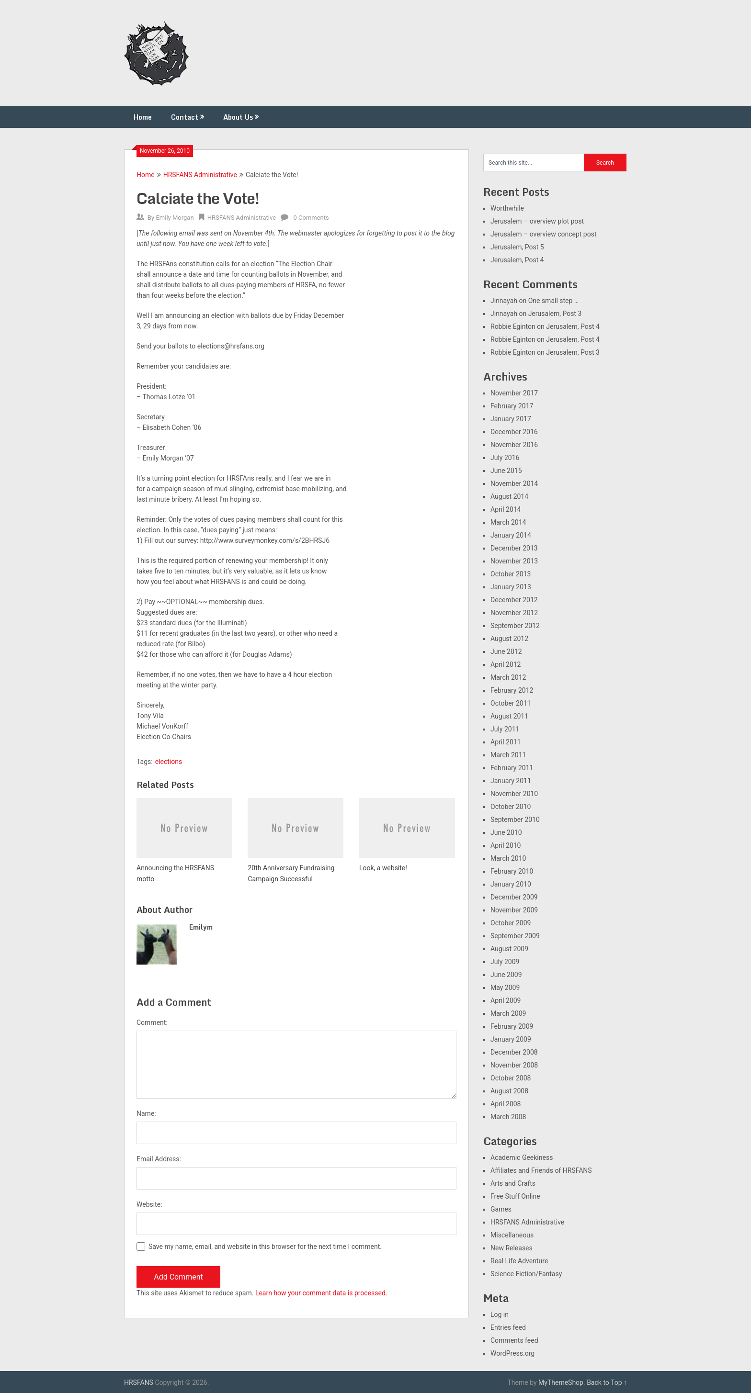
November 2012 (514, 613)
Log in (499, 1314)
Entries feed (508, 1327)
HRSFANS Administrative (200, 175)
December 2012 (514, 600)
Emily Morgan (174, 217)
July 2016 (504, 457)
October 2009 (510, 923)
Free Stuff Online (515, 1196)
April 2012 (505, 664)
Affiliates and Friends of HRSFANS (541, 1170)
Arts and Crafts (512, 1183)
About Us (238, 117)
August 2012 (509, 638)
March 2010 (508, 858)
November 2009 (514, 910)
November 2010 (514, 794)
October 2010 (510, 806)
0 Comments (311, 217)
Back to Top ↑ (607, 1382)
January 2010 (510, 884)
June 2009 (506, 974)
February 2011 (511, 768)
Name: (146, 1113)
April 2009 (505, 1000)
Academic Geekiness (521, 1157)
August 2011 (509, 716)
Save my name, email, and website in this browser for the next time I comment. (265, 1246)
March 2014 (508, 522)
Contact (184, 117)
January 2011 (510, 781)
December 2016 (514, 432)
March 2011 (508, 755)
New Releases (511, 1248)
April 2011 (505, 742)
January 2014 (510, 535)
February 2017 (511, 406)
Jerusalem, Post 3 (555, 313)
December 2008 (514, 1052)
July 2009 (504, 962)
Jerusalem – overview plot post (537, 221)
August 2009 (509, 949)
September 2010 (515, 819)
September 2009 (515, 936)
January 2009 (510, 1039)
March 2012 (508, 677)
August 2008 (509, 1091)
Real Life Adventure (519, 1261)
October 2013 (510, 574)
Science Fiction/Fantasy (526, 1274)
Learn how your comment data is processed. (321, 1293)
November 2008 (514, 1065)
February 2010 (511, 871)
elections (168, 761)
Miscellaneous (512, 1235)
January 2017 (510, 419)
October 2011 (510, 703)
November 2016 (514, 445)
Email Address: (159, 1159)
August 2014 (509, 496)
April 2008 (505, 1104)
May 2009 (505, 987)
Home (143, 117)
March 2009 (508, 1013)
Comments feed (514, 1340)
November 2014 (514, 483)
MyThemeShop (560, 1382)
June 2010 (506, 832)
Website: (149, 1204)
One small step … (553, 300)
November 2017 (514, 393)
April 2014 (505, 509)
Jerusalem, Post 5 (517, 247)
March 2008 (508, 1117)
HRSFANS (138, 1382)
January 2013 (510, 587)
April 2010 (505, 845)
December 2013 (514, 548)
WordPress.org (512, 1353)
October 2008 (510, 1078)
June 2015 (506, 470)
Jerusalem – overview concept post (543, 234)
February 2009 (511, 1026)
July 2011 (504, 729)
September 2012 (515, 625)
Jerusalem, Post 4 (517, 260)
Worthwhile (507, 208)
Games (501, 1209)
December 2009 (514, 897)
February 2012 (511, 690)
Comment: (152, 1022)
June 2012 (506, 651)
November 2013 (514, 561)
